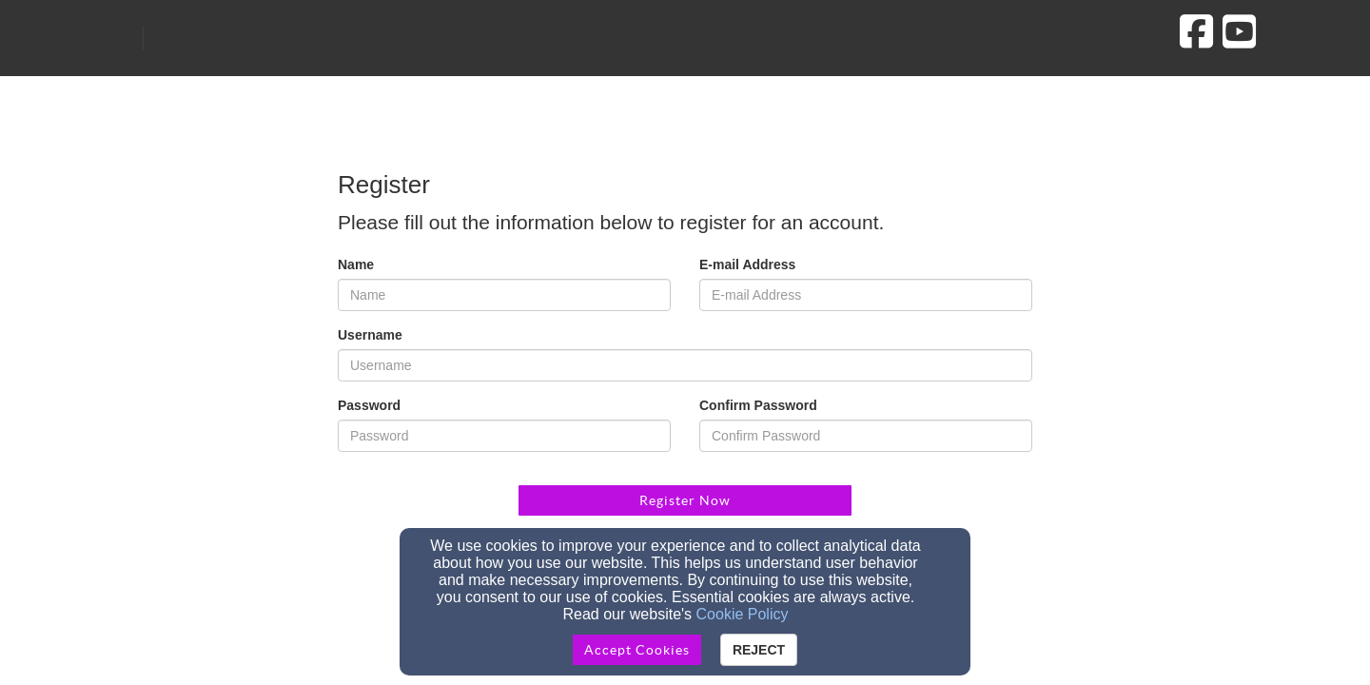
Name (356, 264)
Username (370, 334)
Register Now (685, 500)
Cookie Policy (742, 614)
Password (369, 405)
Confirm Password (758, 405)
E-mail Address (747, 264)
